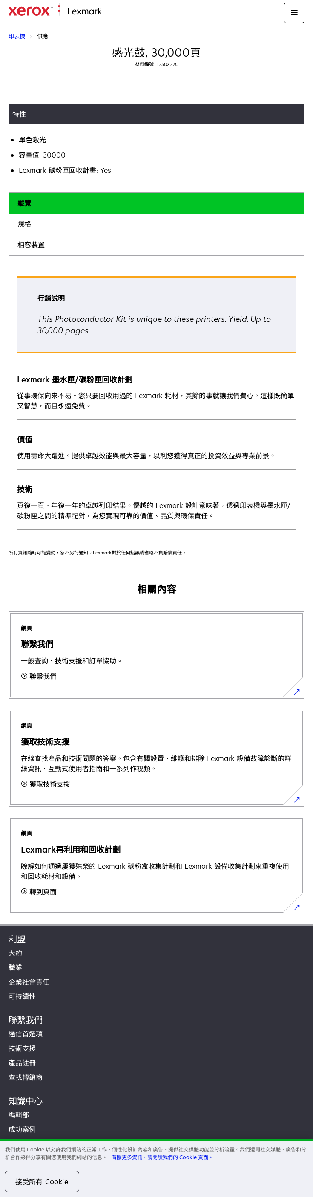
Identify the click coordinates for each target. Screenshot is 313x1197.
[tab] (156, 203)
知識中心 (26, 1101)
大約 (15, 953)
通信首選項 (26, 1034)
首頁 (107, 12)
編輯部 (19, 1114)
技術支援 (22, 1048)
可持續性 (22, 996)
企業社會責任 (29, 982)
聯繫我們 (26, 1020)
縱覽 (24, 203)
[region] (156, 1168)
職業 (15, 967)
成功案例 (22, 1129)
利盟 (17, 939)
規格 (24, 224)
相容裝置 (31, 245)
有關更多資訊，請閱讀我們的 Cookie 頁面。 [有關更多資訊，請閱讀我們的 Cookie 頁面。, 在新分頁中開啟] (162, 1157)
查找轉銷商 (26, 1077)
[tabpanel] (156, 402)
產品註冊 (22, 1063)
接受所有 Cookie (42, 1181)
